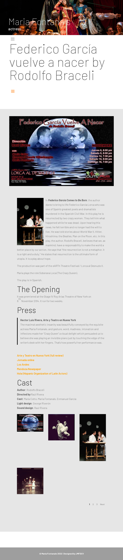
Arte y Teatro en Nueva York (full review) (40, 355)
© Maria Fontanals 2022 (50, 553)
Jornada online (25, 360)
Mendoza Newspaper (29, 369)
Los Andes (23, 364)
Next (102, 504)
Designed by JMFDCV (73, 553)
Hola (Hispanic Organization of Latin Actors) (42, 373)
